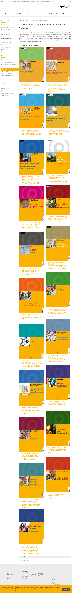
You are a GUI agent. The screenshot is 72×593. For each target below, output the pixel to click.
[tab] (45, 557)
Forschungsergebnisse (33, 20)
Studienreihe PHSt (6, 69)
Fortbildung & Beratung (22, 14)
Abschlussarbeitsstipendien (7, 93)
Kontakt (23, 557)
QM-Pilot (33, 1)
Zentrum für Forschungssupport (8, 86)
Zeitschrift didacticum (6, 67)
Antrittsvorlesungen (5, 34)
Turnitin (37, 1)
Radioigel (48, 1)
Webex (28, 1)
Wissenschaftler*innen (6, 42)
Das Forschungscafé (6, 78)
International (49, 14)
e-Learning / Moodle (12, 1)
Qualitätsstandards (5, 29)
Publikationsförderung (6, 90)
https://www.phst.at (65, 6)
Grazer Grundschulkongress (7, 62)
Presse (53, 1)
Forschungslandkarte (6, 52)
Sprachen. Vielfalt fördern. (8, 75)
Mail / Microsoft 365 (21, 1)
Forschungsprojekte (5, 44)
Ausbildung (5, 14)
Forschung (38, 14)
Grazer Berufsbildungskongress (8, 64)
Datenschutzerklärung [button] (13, 590)
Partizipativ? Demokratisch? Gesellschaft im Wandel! (8, 72)
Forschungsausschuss (6, 32)
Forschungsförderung (6, 88)
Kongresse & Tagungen (6, 60)
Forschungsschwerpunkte (7, 27)
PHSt (63, 14)
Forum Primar (4, 49)
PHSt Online (3, 1)
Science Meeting (5, 95)
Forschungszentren (5, 47)
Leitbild (3, 25)
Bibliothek (43, 1)
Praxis (57, 14)
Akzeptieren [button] (66, 589)
